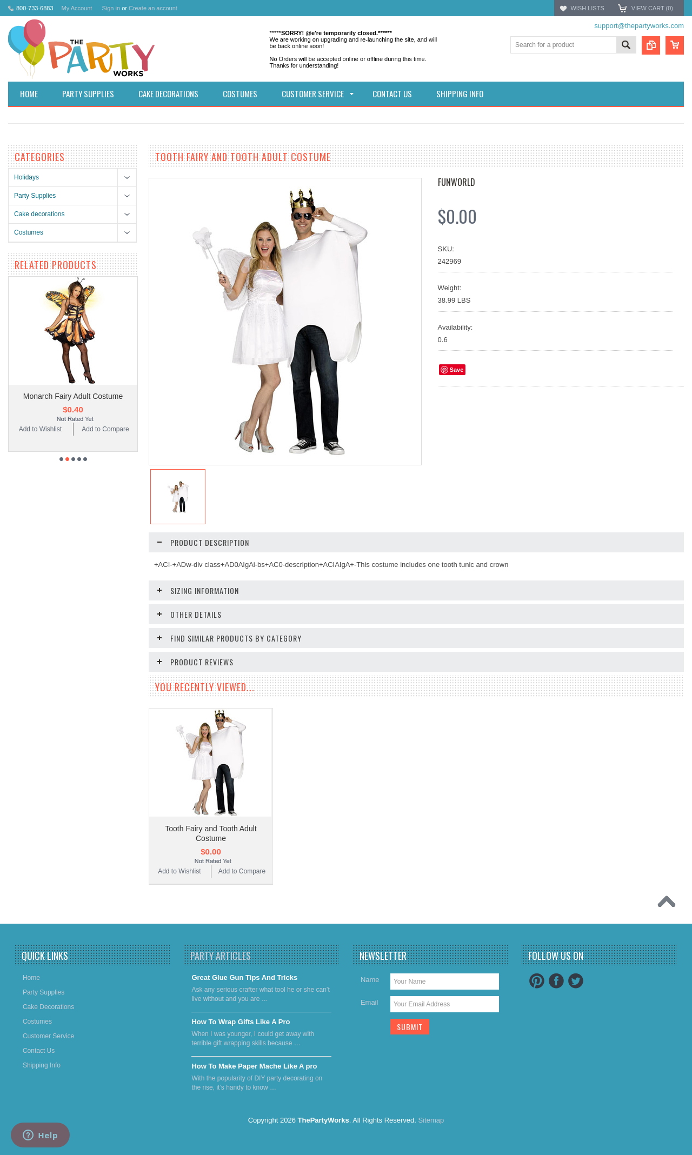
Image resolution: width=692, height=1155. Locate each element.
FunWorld (456, 182)
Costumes (28, 232)
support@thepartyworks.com (639, 26)
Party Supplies (35, 195)
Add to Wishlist (40, 429)
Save (457, 369)
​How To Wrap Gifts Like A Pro (240, 1022)
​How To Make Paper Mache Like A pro (254, 1066)
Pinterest (536, 981)
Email (369, 1002)
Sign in (111, 8)
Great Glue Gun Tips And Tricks (244, 977)
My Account (77, 8)
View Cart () (652, 8)
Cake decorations (39, 214)
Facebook (556, 981)
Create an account (153, 8)
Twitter (575, 981)
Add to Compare (105, 429)
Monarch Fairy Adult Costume (73, 396)
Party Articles (220, 956)
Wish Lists (587, 8)
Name (370, 980)
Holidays (26, 177)
